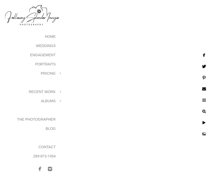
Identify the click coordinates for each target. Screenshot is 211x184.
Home (50, 36)
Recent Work (42, 92)
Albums (48, 101)
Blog (51, 128)
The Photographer (36, 119)
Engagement (43, 55)
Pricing (48, 73)
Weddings (46, 46)
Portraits (45, 64)
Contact (47, 147)
